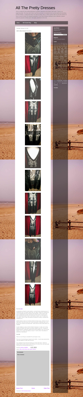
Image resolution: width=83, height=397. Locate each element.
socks (55, 78)
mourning (55, 71)
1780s (64, 44)
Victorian (59, 80)
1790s (55, 45)
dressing (63, 65)
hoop (56, 69)
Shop (35, 22)
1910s (55, 52)
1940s (59, 53)
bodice (65, 60)
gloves (55, 68)
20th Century (24, 349)
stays (58, 78)
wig (57, 83)
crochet (64, 64)
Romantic (55, 75)
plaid (64, 73)
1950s (63, 53)
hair (63, 68)
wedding (65, 81)
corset (66, 63)
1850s (60, 47)
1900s (62, 51)
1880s (65, 48)
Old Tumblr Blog (27, 22)
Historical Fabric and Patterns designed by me (59, 30)
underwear (59, 79)
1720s (58, 43)
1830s (64, 46)
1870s (58, 48)
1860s (65, 47)
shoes (66, 75)
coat (61, 63)
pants (55, 73)
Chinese (57, 63)
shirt (61, 75)
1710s (55, 43)
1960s (66, 53)
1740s (61, 43)
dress (29, 349)
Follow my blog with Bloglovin (59, 39)
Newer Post (19, 388)
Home (18, 22)
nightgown (62, 71)
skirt (56, 76)
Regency (55, 74)
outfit (63, 72)
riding (60, 74)
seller (21, 308)
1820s (59, 46)
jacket (60, 69)
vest (54, 80)
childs (66, 62)
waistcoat (59, 81)
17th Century (60, 45)
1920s (20, 349)
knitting (55, 70)
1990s (61, 55)
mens (64, 70)
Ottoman (58, 72)
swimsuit (63, 78)
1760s (55, 44)
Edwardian (56, 67)
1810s (55, 46)
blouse (59, 60)
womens (34, 349)
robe (64, 74)
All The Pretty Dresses (35, 8)
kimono (65, 69)
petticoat (59, 73)
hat (66, 68)
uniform (65, 79)
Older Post (46, 388)
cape (61, 62)
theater (55, 79)
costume (57, 64)
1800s (64, 45)
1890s (58, 49)
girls (64, 67)
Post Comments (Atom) (26, 390)
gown (31, 349)
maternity (59, 70)
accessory (60, 59)
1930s (55, 53)
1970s (56, 55)
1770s (59, 44)
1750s (65, 43)
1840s (55, 47)
